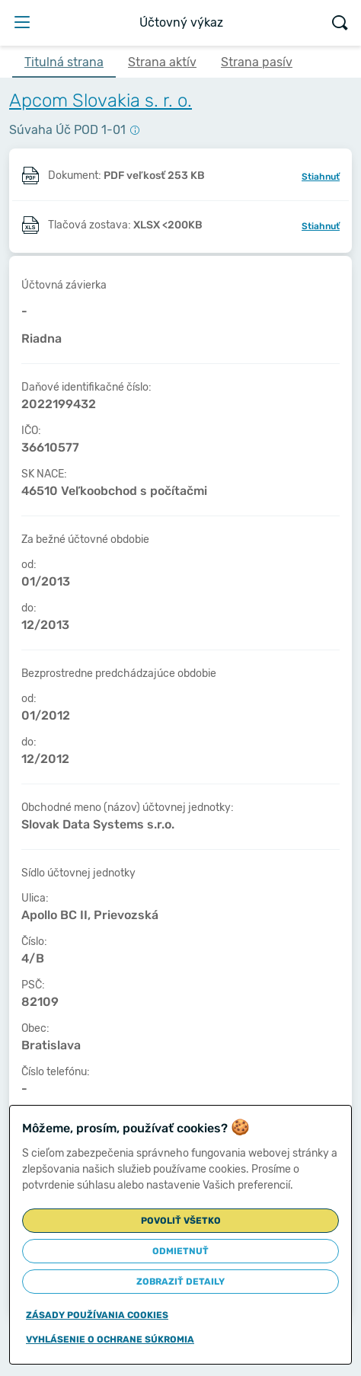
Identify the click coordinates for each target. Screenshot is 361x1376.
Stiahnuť (321, 176)
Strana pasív (256, 62)
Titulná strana (64, 62)
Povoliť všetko (181, 1220)
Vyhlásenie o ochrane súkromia (110, 1339)
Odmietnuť (180, 1251)
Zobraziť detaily (180, 1281)
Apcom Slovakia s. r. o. (100, 100)
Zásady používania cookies (97, 1315)
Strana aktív (162, 62)
